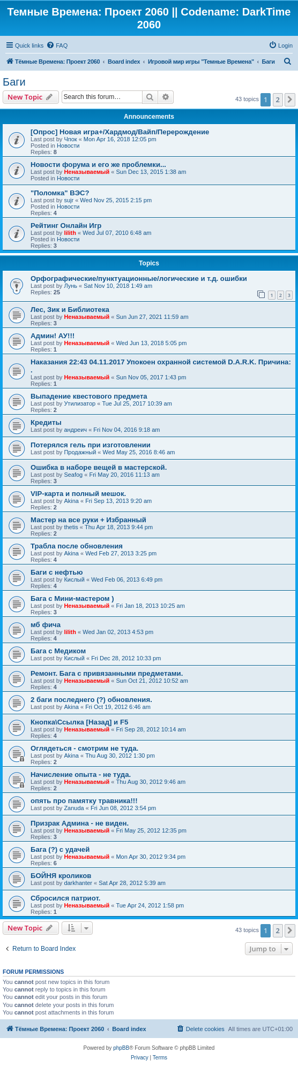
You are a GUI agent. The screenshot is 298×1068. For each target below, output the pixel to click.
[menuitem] (57, 45)
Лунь (70, 286)
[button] (290, 99)
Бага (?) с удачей (60, 849)
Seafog (73, 474)
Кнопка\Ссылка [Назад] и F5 (79, 722)
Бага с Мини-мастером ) (72, 598)
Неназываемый (86, 172)
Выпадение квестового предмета (89, 396)
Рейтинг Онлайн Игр (66, 226)
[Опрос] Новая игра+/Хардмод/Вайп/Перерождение (120, 132)
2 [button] (278, 99)
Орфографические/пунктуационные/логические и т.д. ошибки (139, 278)
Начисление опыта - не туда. (81, 775)
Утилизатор (79, 403)
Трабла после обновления (77, 546)
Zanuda (74, 808)
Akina (71, 501)
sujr (68, 200)
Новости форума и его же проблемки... (98, 165)
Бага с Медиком (58, 651)
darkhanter (78, 883)
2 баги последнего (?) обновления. (91, 700)
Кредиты (46, 422)
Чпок (70, 139)
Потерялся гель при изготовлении (91, 445)
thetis (71, 527)
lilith (70, 233)
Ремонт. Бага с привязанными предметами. (107, 673)
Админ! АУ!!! (52, 336)
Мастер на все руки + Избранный (88, 520)
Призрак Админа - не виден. (80, 823)
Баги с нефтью (57, 572)
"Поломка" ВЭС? (60, 193)
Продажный (80, 452)
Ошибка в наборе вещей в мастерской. (99, 467)
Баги (14, 82)
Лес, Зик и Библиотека (70, 310)
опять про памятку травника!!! (84, 801)
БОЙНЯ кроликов (61, 876)
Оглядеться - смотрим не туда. (84, 748)
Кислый (74, 579)
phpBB (121, 1048)
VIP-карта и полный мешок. (78, 494)
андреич (75, 429)
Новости (68, 145)
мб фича (46, 625)
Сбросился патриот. (65, 898)
